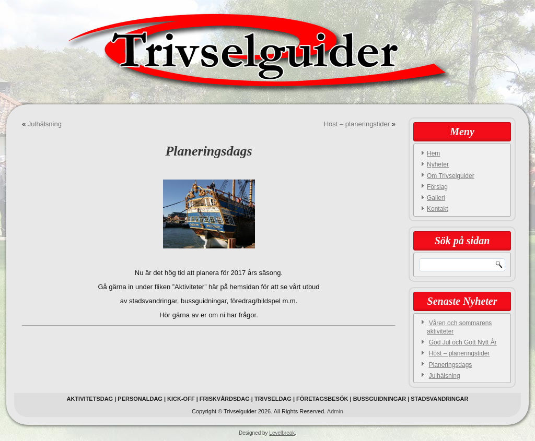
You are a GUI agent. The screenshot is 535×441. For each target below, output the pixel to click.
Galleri (436, 197)
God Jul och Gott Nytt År (463, 342)
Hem (433, 153)
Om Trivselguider (450, 176)
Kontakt (437, 208)
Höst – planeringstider (357, 124)
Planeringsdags (450, 364)
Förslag (437, 186)
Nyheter (438, 164)
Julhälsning (45, 124)
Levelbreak (282, 433)
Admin (335, 411)
